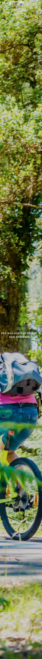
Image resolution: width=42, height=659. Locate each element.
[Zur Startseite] (16, 3)
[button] (3, 3)
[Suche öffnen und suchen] (40, 2)
